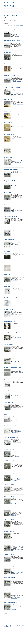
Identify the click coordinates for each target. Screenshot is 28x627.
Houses (18, 456)
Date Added (21, 25)
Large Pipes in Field (9, 181)
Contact (18, 625)
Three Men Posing (9, 239)
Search (23, 8)
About (16, 624)
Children (18, 314)
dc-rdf (6, 617)
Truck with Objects (9, 402)
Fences (18, 279)
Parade (6, 414)
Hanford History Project (9, 4)
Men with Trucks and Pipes (11, 169)
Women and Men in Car (10, 344)
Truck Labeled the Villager (11, 437)
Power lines (19, 81)
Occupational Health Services (12, 40)
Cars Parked (7, 379)
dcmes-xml (9, 617)
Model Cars (7, 274)
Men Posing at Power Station (11, 75)
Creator (18, 25)
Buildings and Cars (9, 64)
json (11, 617)
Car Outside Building (9, 29)
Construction (18, 104)
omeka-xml (17, 617)
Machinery (18, 94)
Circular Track (8, 192)
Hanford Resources (6, 625)
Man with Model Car (9, 321)
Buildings (18, 36)
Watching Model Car (9, 309)
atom (5, 617)
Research (11, 625)
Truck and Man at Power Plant (12, 87)
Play (11, 573)
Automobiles (14, 36)
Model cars (19, 301)
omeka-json (13, 617)
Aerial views (14, 68)
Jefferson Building (9, 449)
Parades (19, 361)
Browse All (5, 20)
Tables (14, 280)
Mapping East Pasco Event (7, 626)
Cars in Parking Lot (9, 391)
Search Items (15, 20)
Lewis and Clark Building (10, 577)
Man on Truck (7, 111)
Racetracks (12, 200)
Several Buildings (8, 52)
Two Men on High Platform (11, 425)
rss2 (19, 617)
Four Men (6, 228)
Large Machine (8, 99)
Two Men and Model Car (10, 216)
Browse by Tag (10, 20)
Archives (15, 625)
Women (16, 280)
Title (16, 25)
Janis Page (7, 356)
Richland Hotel (8, 157)
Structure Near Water (9, 146)
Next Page (11, 25)
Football (18, 372)
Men (17, 81)
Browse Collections (11, 624)
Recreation (14, 573)
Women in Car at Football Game (12, 367)
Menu (5, 12)
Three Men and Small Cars (11, 332)
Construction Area (9, 134)
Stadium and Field (9, 251)
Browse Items (6, 624)
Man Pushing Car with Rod (11, 286)
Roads (15, 420)
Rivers (21, 150)
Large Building (8, 122)
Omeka (23, 625)
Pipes (21, 185)
